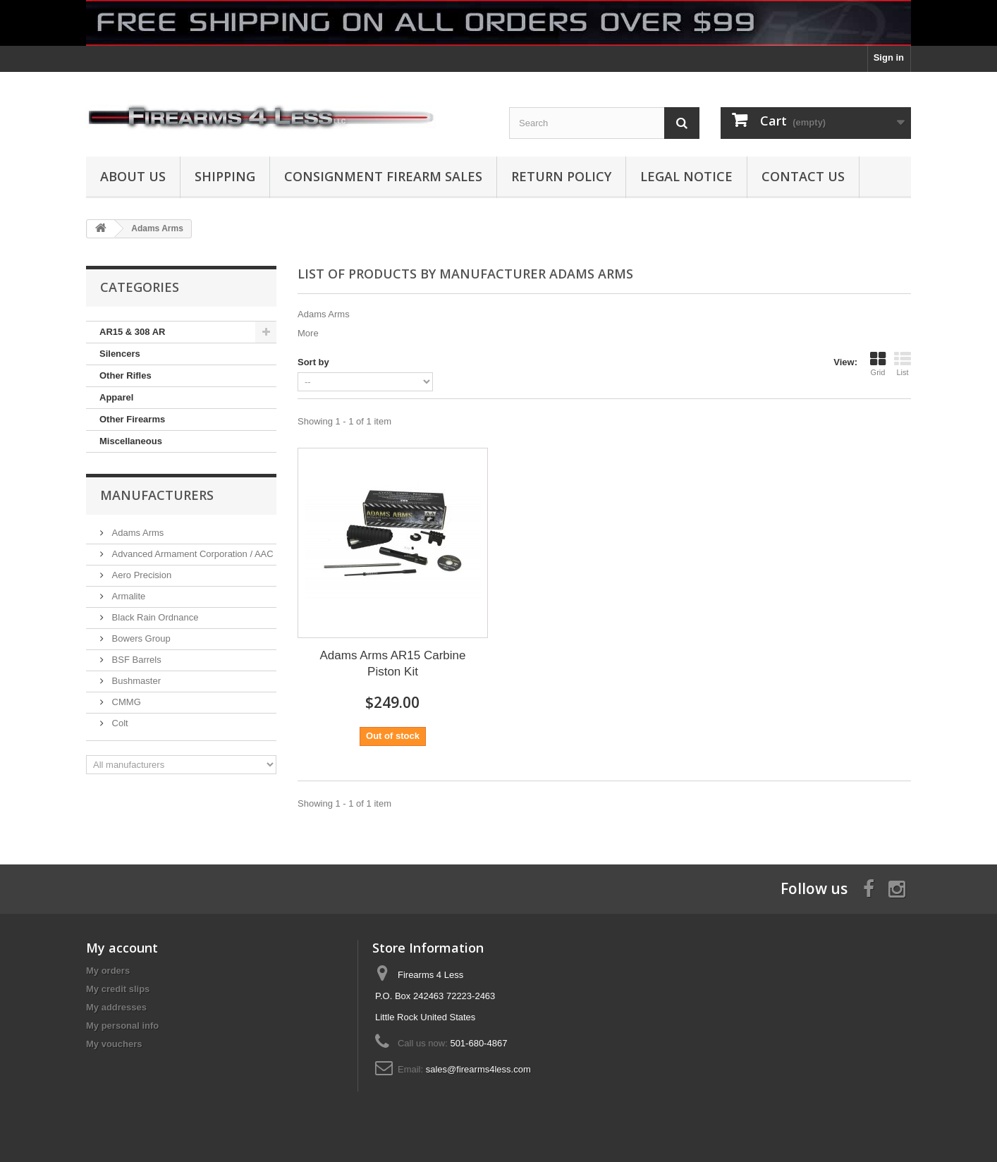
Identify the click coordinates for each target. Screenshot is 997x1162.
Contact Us (803, 176)
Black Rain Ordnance (153, 617)
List (902, 364)
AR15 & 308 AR (132, 331)
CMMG (125, 702)
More (308, 333)
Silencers (119, 353)
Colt (118, 723)
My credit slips (117, 989)
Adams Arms (136, 532)
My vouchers (114, 1044)
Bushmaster (135, 680)
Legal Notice (686, 176)
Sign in (889, 57)
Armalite (127, 596)
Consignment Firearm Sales (383, 176)
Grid (878, 364)
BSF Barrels (135, 659)
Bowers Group (140, 638)
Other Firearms (132, 419)
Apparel (116, 397)
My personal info (122, 1025)
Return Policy (561, 176)
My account (122, 947)
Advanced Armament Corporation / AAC (191, 554)
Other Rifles (125, 375)
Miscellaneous (130, 441)
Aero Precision (140, 575)
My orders (108, 970)
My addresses (116, 1007)
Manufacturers (157, 495)
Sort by (313, 362)
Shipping (225, 176)
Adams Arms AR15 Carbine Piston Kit (393, 663)
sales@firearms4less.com (478, 1069)
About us (133, 176)
